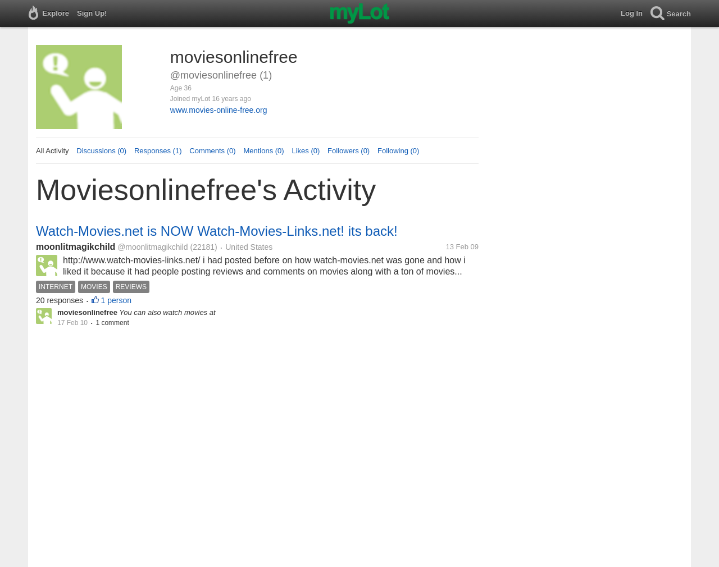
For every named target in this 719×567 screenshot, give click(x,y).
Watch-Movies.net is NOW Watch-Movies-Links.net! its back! (217, 231)
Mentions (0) (263, 151)
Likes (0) (306, 151)
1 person (116, 300)
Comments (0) (212, 151)
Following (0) (398, 151)
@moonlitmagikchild (152, 247)
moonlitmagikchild (75, 247)
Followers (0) (348, 151)
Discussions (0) (101, 151)
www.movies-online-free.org (218, 110)
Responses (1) (158, 151)
